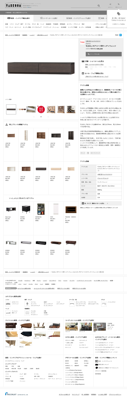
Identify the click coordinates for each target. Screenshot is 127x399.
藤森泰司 (77, 365)
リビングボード (52, 280)
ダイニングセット (52, 374)
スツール (33, 302)
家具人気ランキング (104, 364)
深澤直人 (86, 361)
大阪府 (25, 368)
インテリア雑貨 (72, 27)
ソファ (12, 24)
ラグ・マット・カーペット (13, 27)
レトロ (26, 326)
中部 (13, 366)
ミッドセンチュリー (54, 326)
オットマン (34, 303)
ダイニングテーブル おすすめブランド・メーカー (107, 347)
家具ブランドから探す (63, 288)
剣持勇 (76, 361)
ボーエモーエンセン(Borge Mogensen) (75, 384)
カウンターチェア (35, 305)
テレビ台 (20, 280)
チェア (25, 284)
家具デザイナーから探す (79, 288)
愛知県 (37, 368)
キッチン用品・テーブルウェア (32, 27)
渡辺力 (76, 363)
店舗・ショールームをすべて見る (94, 64)
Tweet (116, 34)
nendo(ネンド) (68, 365)
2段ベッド (14, 312)
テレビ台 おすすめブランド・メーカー (104, 349)
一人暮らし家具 (69, 342)
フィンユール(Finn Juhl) (71, 382)
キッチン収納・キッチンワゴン (101, 280)
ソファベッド (15, 303)
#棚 (88, 153)
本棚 (34, 280)
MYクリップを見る (119, 24)
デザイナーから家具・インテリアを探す (78, 358)
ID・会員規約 (85, 394)
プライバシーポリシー (115, 394)
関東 (86, 67)
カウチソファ (15, 302)
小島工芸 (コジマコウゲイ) (93, 41)
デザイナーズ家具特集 (100, 371)
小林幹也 (67, 368)
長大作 (67, 363)
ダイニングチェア (48, 303)
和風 (54, 335)
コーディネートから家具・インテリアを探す (79, 320)
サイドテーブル (92, 302)
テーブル (27, 24)
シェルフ (45, 280)
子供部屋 (110, 323)
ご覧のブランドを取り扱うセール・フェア (96, 76)
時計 (83, 24)
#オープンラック (95, 153)
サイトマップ (75, 394)
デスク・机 (35, 24)
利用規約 (93, 394)
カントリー (40, 335)
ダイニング (85, 327)
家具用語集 (98, 373)
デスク (36, 284)
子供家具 (55, 24)
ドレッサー (72, 280)
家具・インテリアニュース (105, 361)
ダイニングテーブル (81, 302)
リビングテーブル (80, 305)
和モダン (26, 343)
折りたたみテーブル (93, 303)
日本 (98, 193)
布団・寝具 (37, 376)
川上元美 (86, 363)
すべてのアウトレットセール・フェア (14, 361)
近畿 (19, 366)
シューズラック (8, 282)
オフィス (110, 328)
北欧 (40, 326)
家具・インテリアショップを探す (80, 18)
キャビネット (28, 280)
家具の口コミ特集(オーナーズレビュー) (108, 367)
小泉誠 (85, 365)
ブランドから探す (101, 24)
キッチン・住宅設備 (85, 27)
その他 (15, 282)
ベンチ (58, 302)
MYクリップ (119, 5)
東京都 (7, 368)
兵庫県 (31, 368)
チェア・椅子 (19, 24)
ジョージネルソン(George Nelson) (73, 372)
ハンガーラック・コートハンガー (84, 280)
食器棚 (111, 280)
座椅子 (45, 302)
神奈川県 (14, 368)
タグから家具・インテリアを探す (76, 337)
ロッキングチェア (48, 305)
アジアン (11, 335)
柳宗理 (67, 361)
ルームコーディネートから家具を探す (44, 288)
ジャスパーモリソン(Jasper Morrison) (74, 379)
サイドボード (68, 345)
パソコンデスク (111, 302)
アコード (88, 43)
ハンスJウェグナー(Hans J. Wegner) (74, 375)
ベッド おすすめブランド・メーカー (104, 345)
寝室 (100, 327)
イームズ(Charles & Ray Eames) (73, 370)
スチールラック (83, 340)
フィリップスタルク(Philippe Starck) (74, 377)
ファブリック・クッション (51, 27)
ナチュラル (11, 343)
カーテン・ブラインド (73, 24)
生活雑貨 (63, 27)
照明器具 (62, 24)
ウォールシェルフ (83, 347)
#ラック (83, 153)
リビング (71, 327)
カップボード (82, 345)
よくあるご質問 (102, 394)
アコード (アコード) (102, 178)
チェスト (39, 280)
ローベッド (68, 347)
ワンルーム (110, 327)
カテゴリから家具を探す (24, 288)
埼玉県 (19, 368)
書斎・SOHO (111, 325)
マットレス (14, 311)
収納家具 (48, 24)
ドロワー (81, 342)
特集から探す (100, 27)
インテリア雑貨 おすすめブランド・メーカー (106, 352)
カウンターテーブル (81, 303)
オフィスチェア (60, 303)
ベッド (42, 24)
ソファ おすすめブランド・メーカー (104, 342)
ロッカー (65, 280)
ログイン (110, 6)
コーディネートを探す (50, 18)
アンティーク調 (11, 326)
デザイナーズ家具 (69, 340)
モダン (26, 335)
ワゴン (59, 280)
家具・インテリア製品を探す (20, 18)
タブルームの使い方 (64, 394)
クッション (22, 381)
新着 (6, 24)
